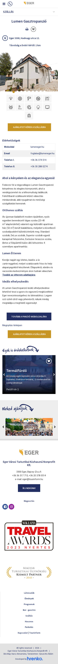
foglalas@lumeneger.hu (42, 153)
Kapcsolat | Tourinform (29, 632)
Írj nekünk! (29, 488)
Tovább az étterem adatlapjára (18, 274)
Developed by (29, 659)
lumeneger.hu (37, 147)
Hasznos (29, 621)
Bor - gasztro (29, 610)
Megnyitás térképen (12, 325)
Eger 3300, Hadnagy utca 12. (24, 38)
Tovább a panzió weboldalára (29, 316)
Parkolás (29, 627)
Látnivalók (29, 592)
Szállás (29, 615)
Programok (29, 604)
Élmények (29, 598)
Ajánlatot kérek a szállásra (29, 127)
